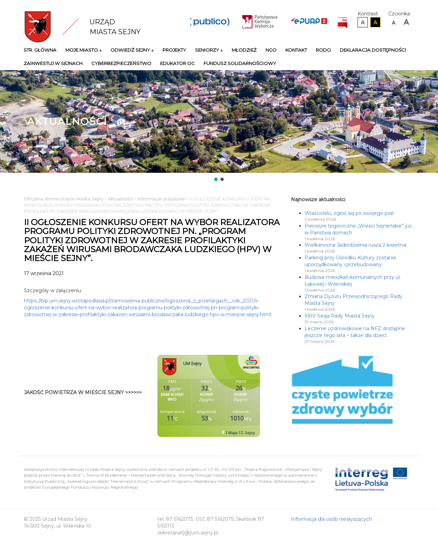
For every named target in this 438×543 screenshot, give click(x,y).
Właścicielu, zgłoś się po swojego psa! (349, 213)
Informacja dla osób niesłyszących (331, 519)
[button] (216, 179)
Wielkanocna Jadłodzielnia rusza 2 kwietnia (356, 245)
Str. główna (40, 50)
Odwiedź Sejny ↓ (132, 50)
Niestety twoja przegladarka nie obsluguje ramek (225, 396)
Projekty (174, 50)
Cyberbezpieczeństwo (121, 63)
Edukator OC (177, 63)
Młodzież (244, 50)
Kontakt (296, 50)
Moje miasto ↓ (83, 50)
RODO (323, 50)
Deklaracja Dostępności (373, 50)
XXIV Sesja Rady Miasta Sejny (340, 316)
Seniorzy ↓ (209, 50)
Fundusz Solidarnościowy (240, 63)
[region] (219, 126)
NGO (271, 50)
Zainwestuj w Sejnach (53, 63)
